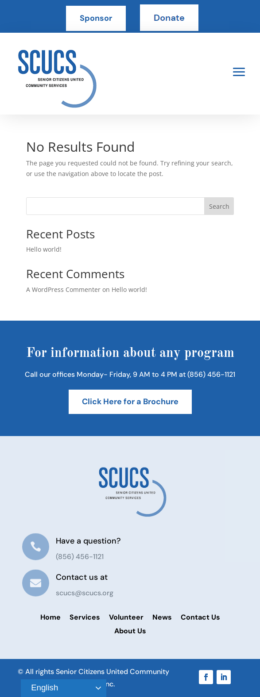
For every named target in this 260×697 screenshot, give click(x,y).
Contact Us (200, 617)
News (162, 617)
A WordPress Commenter (63, 289)
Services (85, 617)
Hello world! (44, 249)
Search (219, 206)
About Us (130, 631)
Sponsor (96, 18)
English (40, 688)
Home (50, 617)
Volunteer (126, 617)
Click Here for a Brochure (130, 401)
